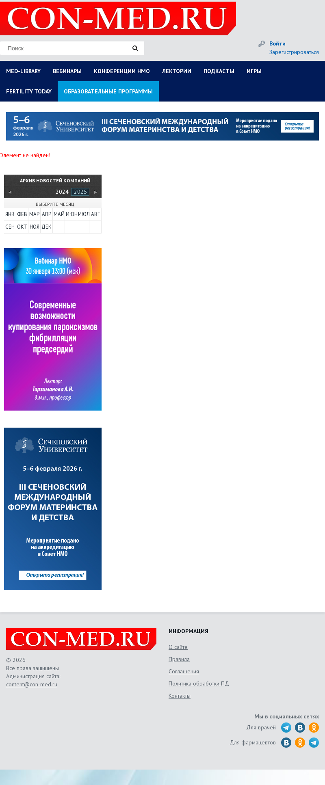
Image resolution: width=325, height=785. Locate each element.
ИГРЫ (254, 71)
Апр (46, 214)
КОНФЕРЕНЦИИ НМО (122, 71)
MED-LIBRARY (23, 71)
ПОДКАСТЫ (219, 71)
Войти (277, 43)
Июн (71, 214)
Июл (83, 214)
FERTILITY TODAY (29, 91)
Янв (10, 214)
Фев (22, 214)
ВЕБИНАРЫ (67, 71)
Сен (10, 226)
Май (59, 214)
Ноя (34, 226)
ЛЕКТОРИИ (176, 71)
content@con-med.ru (31, 684)
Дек (46, 226)
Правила (179, 659)
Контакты (180, 695)
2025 (80, 191)
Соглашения (184, 671)
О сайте (178, 647)
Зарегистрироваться (294, 52)
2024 (62, 191)
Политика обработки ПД (199, 683)
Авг (95, 214)
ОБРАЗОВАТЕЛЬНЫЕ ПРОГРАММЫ (108, 91)
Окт (22, 226)
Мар (34, 214)
